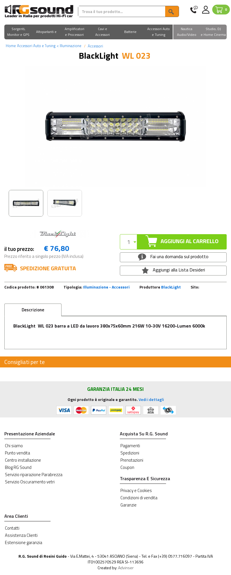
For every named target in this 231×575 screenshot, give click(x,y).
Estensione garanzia (23, 542)
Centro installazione (23, 460)
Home (11, 46)
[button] (18, 32)
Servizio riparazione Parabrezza (33, 474)
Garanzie (128, 505)
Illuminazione (69, 46)
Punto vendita (17, 453)
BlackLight (171, 287)
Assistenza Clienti (21, 535)
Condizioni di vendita (138, 497)
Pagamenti (130, 445)
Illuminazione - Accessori (106, 287)
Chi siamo (14, 445)
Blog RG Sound (18, 467)
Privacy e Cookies (136, 490)
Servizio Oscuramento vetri (30, 481)
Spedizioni (129, 453)
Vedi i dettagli (151, 399)
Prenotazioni (131, 460)
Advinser (126, 568)
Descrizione (33, 309)
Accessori (95, 46)
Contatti (12, 528)
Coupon (127, 467)
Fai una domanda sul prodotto (173, 256)
